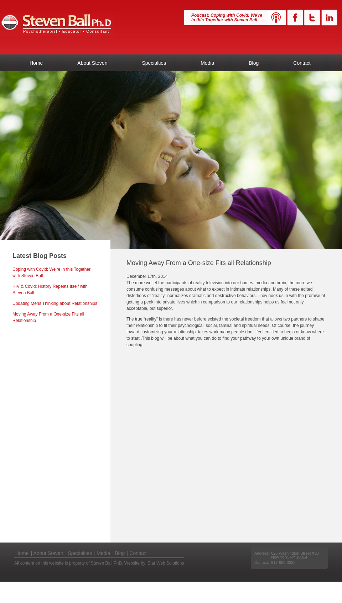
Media (207, 63)
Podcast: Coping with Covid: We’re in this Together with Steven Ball (226, 17)
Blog (254, 63)
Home (36, 63)
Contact (301, 63)
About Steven (92, 63)
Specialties (154, 63)
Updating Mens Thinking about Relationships (54, 303)
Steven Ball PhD (57, 24)
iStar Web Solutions (165, 563)
